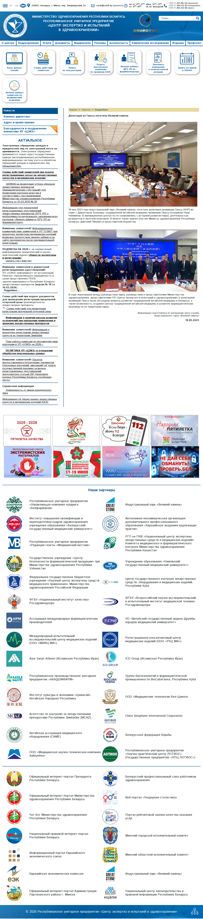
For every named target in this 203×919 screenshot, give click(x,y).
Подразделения (28, 43)
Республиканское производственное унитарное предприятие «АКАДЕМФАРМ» (62, 678)
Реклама (100, 43)
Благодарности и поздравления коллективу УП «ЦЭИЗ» (25, 130)
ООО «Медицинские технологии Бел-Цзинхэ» (156, 697)
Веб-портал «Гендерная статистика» (151, 798)
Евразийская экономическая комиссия (56, 874)
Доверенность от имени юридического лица (26, 392)
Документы (62, 43)
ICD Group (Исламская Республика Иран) (154, 659)
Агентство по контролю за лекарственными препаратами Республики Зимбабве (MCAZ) (60, 716)
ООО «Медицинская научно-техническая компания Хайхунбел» (65, 754)
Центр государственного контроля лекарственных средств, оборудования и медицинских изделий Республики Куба (160, 582)
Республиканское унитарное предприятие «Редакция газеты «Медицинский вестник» (59, 544)
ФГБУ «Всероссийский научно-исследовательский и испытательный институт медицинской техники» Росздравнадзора (160, 602)
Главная (73, 110)
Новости (9, 111)
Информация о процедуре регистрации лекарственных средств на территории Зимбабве (25, 333)
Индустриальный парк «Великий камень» (153, 505)
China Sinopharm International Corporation (153, 716)
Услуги (47, 43)
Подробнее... (11, 291)
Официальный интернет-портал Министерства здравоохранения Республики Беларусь (61, 798)
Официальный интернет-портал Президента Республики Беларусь (60, 779)
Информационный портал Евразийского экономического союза (57, 855)
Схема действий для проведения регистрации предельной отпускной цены (26, 310)
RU (5, 6)
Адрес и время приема (19, 123)
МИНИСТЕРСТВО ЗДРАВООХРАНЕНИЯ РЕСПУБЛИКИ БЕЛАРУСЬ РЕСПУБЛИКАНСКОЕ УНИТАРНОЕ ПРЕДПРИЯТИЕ (79, 26)
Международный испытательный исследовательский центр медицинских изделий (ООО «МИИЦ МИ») (63, 640)
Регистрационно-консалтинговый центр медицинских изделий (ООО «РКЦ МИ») (153, 640)
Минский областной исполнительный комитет (157, 855)
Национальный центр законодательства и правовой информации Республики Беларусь (156, 893)
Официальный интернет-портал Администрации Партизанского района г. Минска (62, 893)
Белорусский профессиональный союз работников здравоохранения (160, 779)
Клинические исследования (150, 43)
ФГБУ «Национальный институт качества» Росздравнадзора (59, 602)
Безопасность (119, 43)
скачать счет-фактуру (19, 261)
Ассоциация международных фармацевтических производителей (63, 621)
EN (16, 6)
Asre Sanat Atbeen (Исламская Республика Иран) (64, 659)
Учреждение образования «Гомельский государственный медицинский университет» (157, 564)
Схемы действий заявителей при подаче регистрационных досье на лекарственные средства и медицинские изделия (29, 175)
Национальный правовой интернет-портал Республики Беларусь (58, 836)
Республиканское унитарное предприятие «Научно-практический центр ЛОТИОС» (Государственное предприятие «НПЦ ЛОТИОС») (160, 754)
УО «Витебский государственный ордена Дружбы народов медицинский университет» (160, 621)
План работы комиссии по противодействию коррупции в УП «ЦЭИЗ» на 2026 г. (30, 343)
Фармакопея (82, 43)
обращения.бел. (11, 166)
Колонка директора (17, 117)
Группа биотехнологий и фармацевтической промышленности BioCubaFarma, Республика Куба (160, 678)
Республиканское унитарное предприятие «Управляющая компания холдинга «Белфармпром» (58, 505)
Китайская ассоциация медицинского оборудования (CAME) (55, 735)
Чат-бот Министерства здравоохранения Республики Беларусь (58, 817)
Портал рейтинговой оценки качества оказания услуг (158, 817)
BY (11, 6)
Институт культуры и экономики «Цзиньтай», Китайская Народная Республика (60, 697)
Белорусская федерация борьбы (148, 735)
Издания (178, 43)
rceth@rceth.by (109, 6)
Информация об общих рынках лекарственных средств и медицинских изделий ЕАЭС (29, 401)
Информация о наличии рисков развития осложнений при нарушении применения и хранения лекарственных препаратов (29, 321)
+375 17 (183, 3)
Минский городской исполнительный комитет (156, 836)
